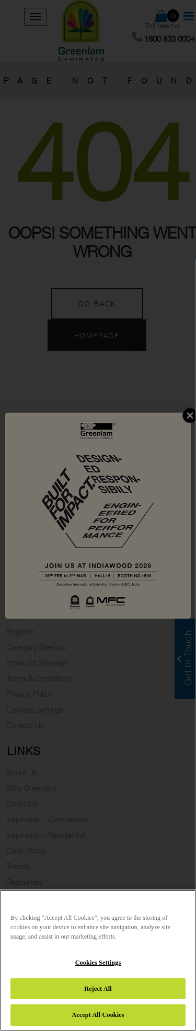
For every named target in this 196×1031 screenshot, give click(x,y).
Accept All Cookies (98, 1014)
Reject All (97, 988)
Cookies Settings (98, 962)
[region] (98, 960)
